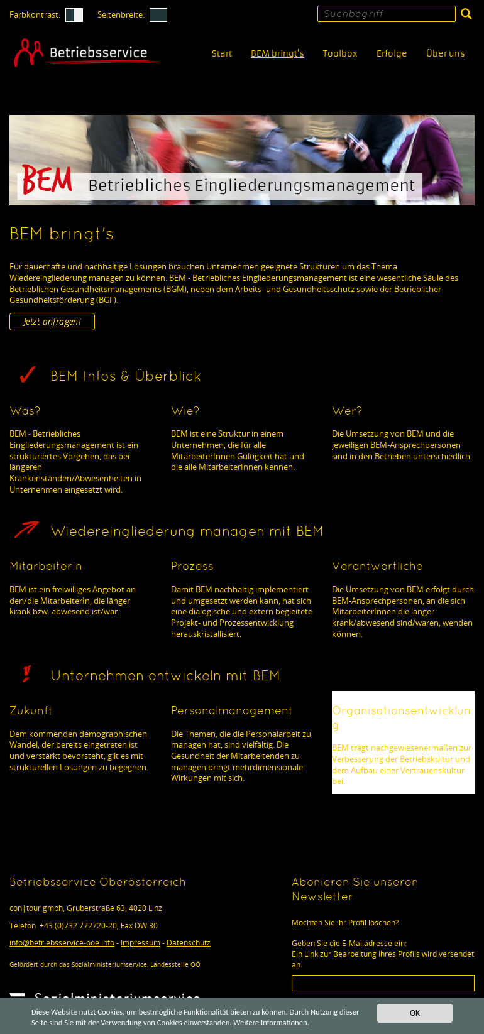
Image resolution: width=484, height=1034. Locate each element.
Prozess (192, 567)
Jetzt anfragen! (52, 321)
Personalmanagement (232, 711)
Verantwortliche (377, 567)
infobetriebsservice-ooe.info (61, 942)
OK (415, 1011)
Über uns (445, 53)
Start (222, 53)
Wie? (185, 411)
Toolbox (340, 53)
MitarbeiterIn (45, 567)
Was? (25, 411)
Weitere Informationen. (313, 1021)
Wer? (347, 411)
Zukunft (31, 711)
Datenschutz (189, 942)
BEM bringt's (277, 53)
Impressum (140, 942)
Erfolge (392, 53)
